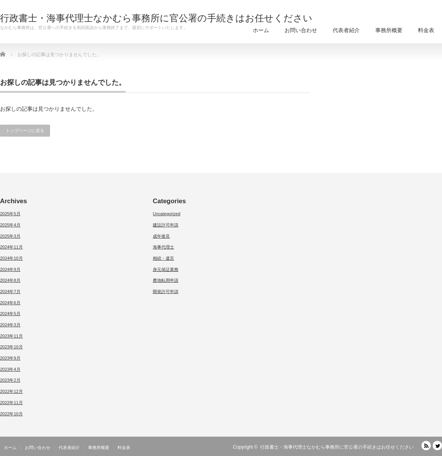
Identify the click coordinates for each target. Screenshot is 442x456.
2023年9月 (10, 358)
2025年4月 (10, 225)
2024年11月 (11, 247)
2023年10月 (11, 347)
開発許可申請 (165, 291)
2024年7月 (10, 291)
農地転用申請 (165, 280)
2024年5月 (10, 313)
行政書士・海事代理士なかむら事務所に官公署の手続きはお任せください (156, 18)
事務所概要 (388, 30)
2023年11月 (11, 336)
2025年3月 (10, 236)
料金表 (426, 30)
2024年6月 (10, 302)
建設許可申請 (165, 225)
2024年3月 (10, 324)
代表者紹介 (346, 30)
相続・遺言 (163, 258)
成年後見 (161, 236)
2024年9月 (10, 269)
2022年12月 (11, 391)
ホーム (261, 30)
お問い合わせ (301, 30)
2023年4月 (10, 369)
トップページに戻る (25, 130)
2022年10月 (11, 413)
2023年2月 (10, 380)
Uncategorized (166, 213)
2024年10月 (11, 258)
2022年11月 (11, 402)
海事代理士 (163, 247)
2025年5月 (10, 213)
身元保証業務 (165, 269)
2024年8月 (10, 280)
